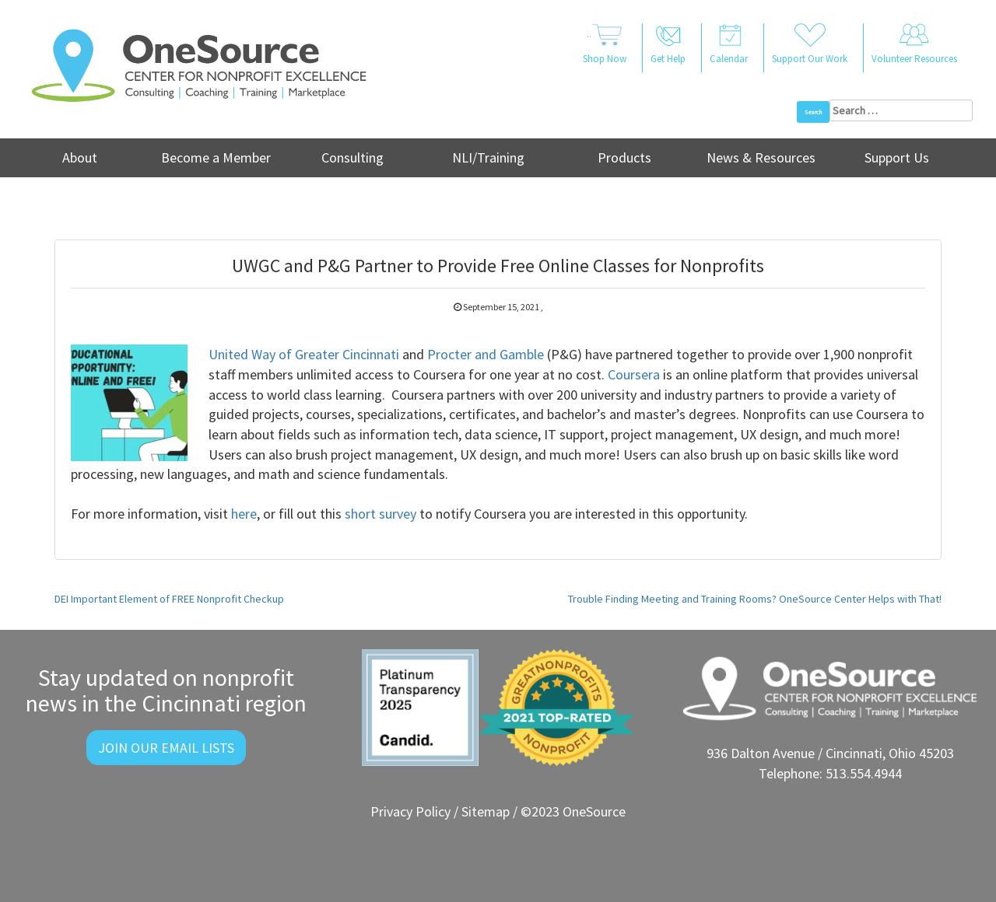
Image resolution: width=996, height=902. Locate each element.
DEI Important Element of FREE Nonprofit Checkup (169, 599)
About (79, 157)
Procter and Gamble (485, 354)
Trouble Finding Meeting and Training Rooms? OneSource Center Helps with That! (755, 599)
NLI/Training (488, 157)
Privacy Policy (410, 811)
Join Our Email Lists (166, 748)
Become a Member (216, 157)
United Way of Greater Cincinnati (304, 354)
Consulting (352, 157)
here (244, 514)
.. (604, 45)
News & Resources (761, 157)
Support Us (896, 157)
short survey (380, 514)
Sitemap (485, 811)
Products (624, 157)
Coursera (634, 374)
